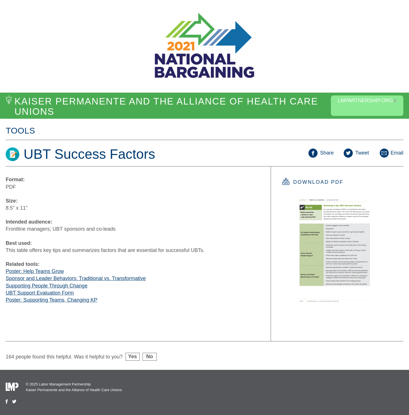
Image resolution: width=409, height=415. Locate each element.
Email (391, 153)
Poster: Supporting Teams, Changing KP (51, 300)
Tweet (356, 153)
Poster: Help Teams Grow (35, 271)
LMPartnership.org (367, 100)
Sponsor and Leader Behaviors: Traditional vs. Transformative (76, 278)
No (149, 356)
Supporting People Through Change (46, 286)
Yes (132, 356)
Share (321, 153)
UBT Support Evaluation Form (40, 293)
